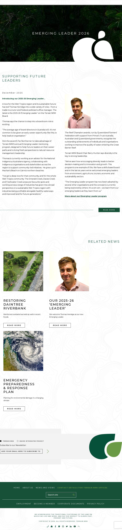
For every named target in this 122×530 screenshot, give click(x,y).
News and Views (45, 488)
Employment (23, 504)
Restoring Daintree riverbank (14, 304)
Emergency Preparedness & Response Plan (19, 386)
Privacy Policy (95, 504)
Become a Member (44, 504)
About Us (28, 488)
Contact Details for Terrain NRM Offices (82, 488)
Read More (14, 325)
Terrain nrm (8, 441)
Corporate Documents (71, 504)
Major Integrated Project (32, 441)
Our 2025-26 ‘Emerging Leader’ (61, 304)
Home (17, 488)
